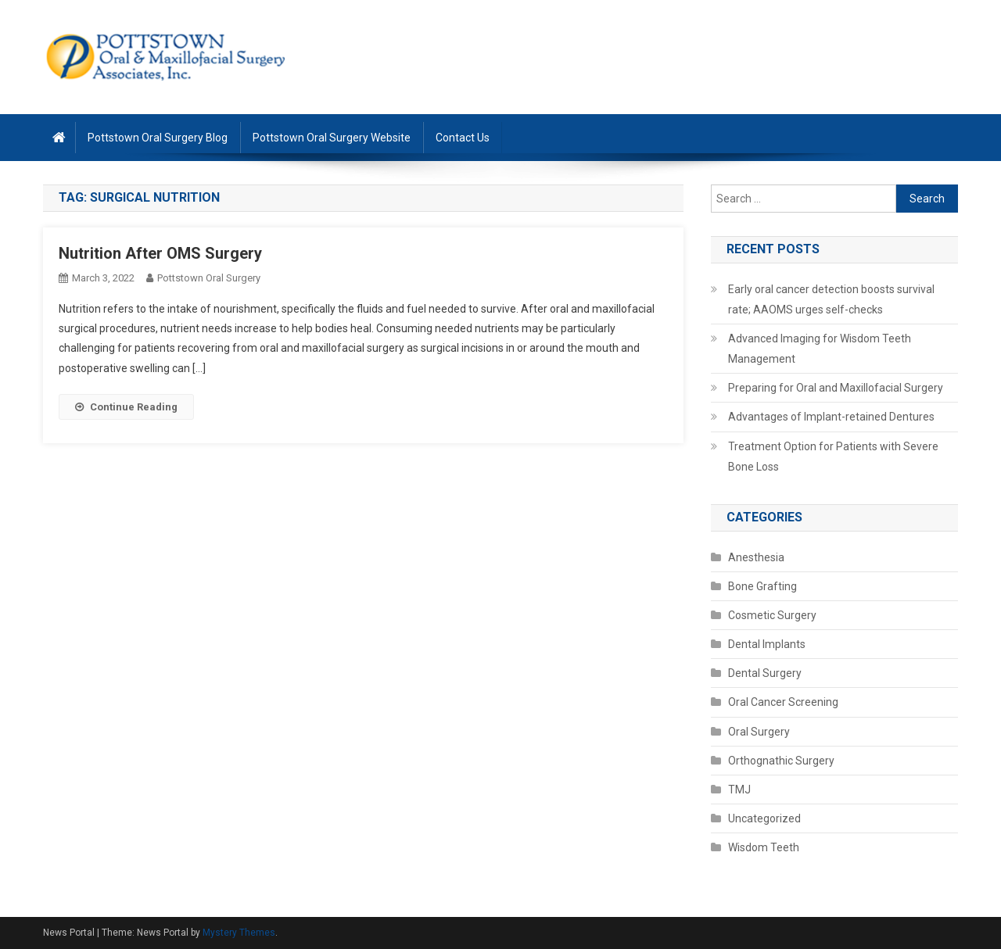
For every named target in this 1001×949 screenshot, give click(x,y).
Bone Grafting (762, 586)
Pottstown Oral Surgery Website (332, 137)
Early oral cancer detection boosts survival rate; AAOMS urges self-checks (831, 299)
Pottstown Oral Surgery (208, 278)
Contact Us (463, 137)
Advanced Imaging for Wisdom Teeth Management (819, 348)
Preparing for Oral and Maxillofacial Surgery (835, 387)
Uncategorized (764, 818)
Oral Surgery (759, 731)
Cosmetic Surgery (772, 615)
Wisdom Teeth (763, 847)
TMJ (739, 789)
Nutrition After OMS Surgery (160, 253)
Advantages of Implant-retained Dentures (831, 416)
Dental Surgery (765, 673)
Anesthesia (756, 557)
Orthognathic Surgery (781, 760)
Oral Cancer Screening (783, 702)
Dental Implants (766, 644)
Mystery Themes (239, 932)
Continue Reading (126, 407)
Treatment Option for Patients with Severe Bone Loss (833, 456)
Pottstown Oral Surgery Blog (158, 137)
